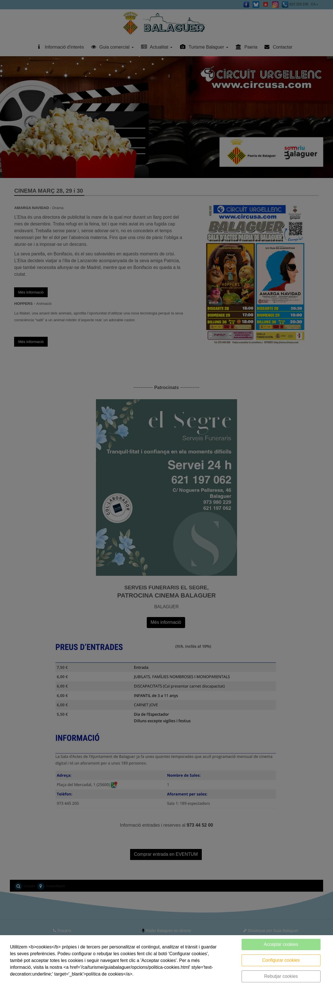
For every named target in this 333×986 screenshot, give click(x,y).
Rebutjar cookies (281, 976)
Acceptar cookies (281, 944)
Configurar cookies (281, 960)
